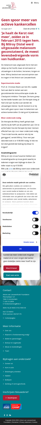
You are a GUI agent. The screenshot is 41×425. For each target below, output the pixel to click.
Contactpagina (10, 318)
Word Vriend (11, 268)
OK (20, 249)
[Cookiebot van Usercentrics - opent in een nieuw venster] (29, 174)
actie (11, 168)
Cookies (34, 422)
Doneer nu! (9, 363)
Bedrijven (8, 380)
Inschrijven (12, 398)
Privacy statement (25, 422)
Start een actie (12, 275)
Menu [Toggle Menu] (35, 3)
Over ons (8, 330)
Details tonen (29, 242)
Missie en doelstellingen (13, 347)
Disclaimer (15, 422)
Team (7, 351)
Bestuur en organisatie (13, 343)
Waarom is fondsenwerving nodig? (17, 335)
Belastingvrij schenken (13, 372)
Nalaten (7, 376)
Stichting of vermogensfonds (15, 384)
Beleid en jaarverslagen (13, 339)
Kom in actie (9, 368)
